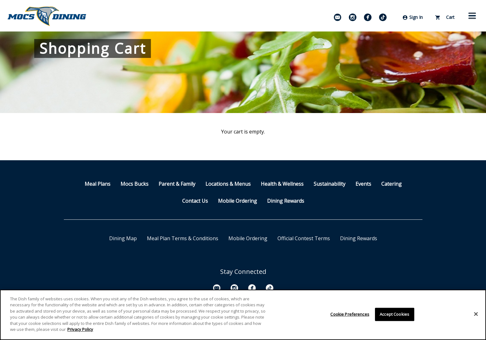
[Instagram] (352, 17)
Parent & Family (177, 183)
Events (363, 183)
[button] (472, 16)
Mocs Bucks (134, 183)
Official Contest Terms (303, 238)
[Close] (476, 314)
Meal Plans (97, 183)
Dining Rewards (285, 200)
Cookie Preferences (349, 314)
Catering (391, 183)
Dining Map (123, 238)
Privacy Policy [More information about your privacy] (80, 329)
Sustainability (329, 183)
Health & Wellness (282, 183)
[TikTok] (383, 17)
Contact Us (195, 200)
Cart (445, 17)
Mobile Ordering (237, 200)
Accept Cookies (394, 314)
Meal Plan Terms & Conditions (182, 238)
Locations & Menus (228, 183)
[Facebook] (367, 17)
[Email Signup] (337, 17)
